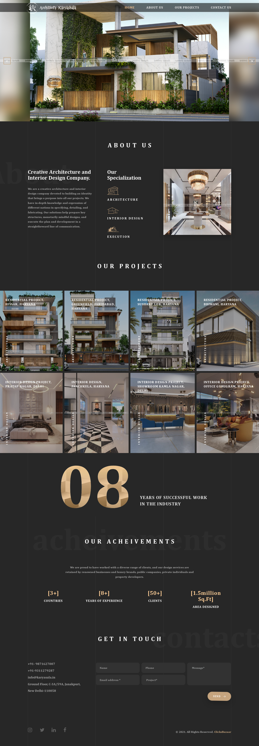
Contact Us (221, 7)
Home (129, 7)
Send (218, 696)
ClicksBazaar (222, 732)
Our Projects (187, 7)
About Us (154, 7)
